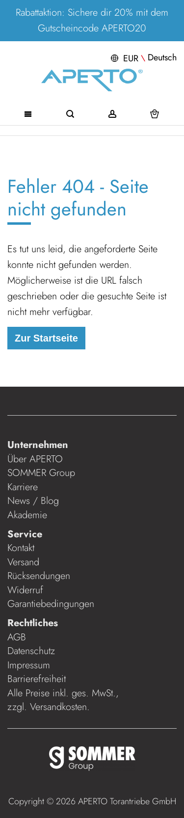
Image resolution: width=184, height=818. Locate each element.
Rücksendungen (38, 576)
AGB (16, 637)
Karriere (22, 487)
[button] (142, 57)
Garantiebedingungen (50, 604)
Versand (23, 562)
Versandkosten (58, 707)
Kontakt (20, 548)
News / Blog (33, 501)
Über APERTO (35, 459)
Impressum (28, 665)
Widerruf (25, 590)
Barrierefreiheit (38, 679)
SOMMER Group (41, 473)
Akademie (28, 515)
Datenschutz (31, 651)
